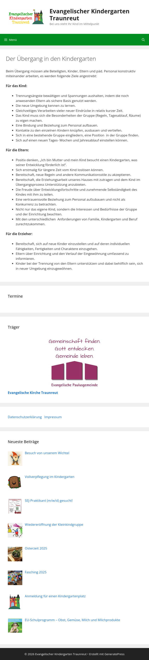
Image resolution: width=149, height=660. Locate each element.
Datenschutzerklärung (25, 417)
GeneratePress (115, 654)
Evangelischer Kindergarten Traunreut (89, 14)
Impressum (53, 417)
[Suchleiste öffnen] (143, 39)
